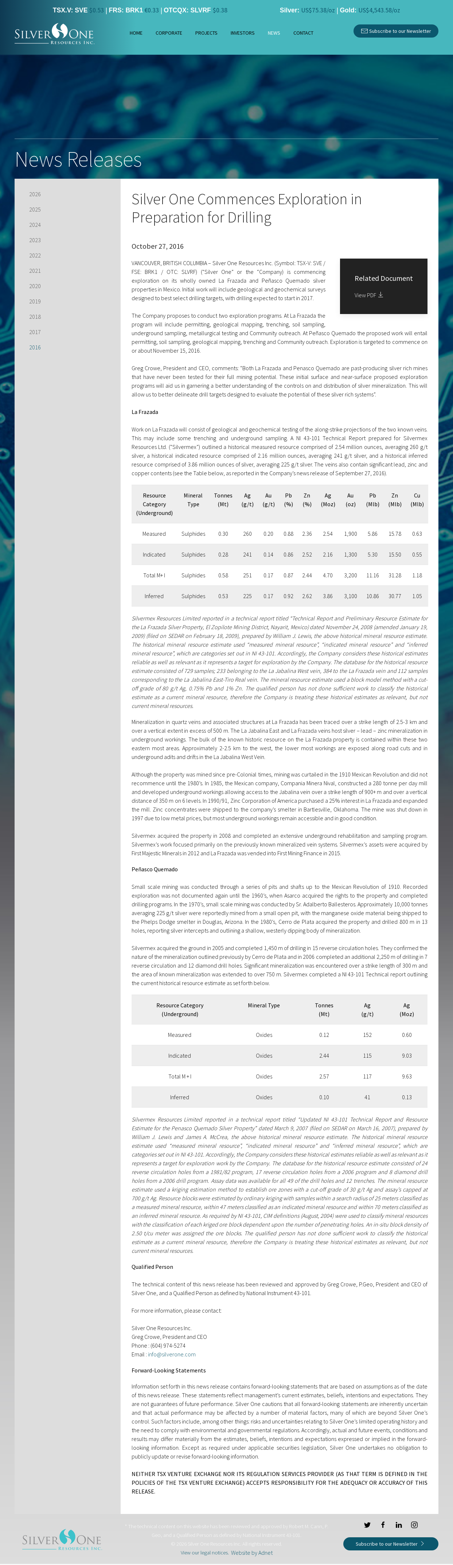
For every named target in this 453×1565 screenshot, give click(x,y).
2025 (35, 209)
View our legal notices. (205, 1552)
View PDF (369, 295)
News (274, 33)
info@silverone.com (172, 1354)
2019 (35, 301)
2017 (35, 332)
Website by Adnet (252, 1552)
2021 (35, 270)
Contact (303, 33)
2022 (35, 255)
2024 (35, 224)
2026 (35, 194)
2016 (35, 347)
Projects (206, 33)
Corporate (169, 33)
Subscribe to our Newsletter (396, 30)
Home (136, 33)
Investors (243, 33)
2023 (35, 240)
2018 (35, 316)
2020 (35, 286)
